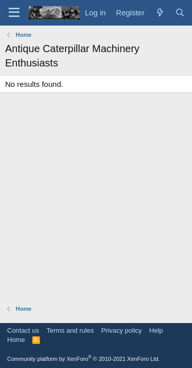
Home (16, 339)
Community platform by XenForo (83, 359)
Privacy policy (121, 330)
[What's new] (159, 12)
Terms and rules (70, 330)
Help (156, 330)
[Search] (180, 12)
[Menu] (14, 13)
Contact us (23, 330)
